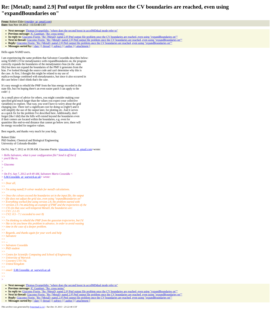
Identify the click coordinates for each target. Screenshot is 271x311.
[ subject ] (57, 46)
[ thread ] (46, 46)
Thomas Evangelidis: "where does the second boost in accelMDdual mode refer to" (72, 30)
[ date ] (36, 46)
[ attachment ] (82, 46)
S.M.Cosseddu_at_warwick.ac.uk (22, 176)
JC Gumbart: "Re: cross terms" (48, 33)
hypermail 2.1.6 (37, 306)
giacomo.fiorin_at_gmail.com (75, 149)
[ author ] (69, 46)
